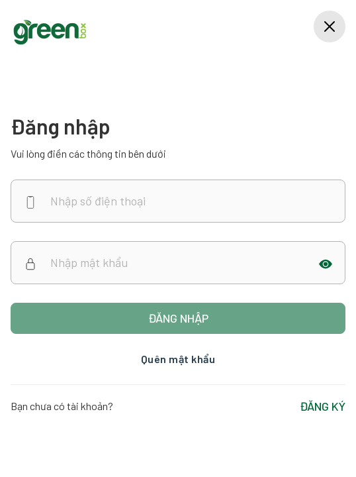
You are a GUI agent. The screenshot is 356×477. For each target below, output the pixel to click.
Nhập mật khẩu (89, 262)
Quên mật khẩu (178, 358)
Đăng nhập (178, 318)
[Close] (329, 26)
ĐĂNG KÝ (322, 406)
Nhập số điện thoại (98, 200)
